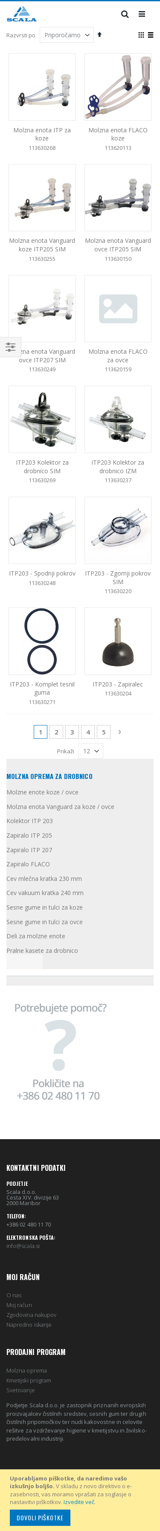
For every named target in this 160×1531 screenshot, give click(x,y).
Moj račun (19, 1305)
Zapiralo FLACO (28, 864)
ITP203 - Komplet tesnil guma (42, 688)
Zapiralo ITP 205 (29, 835)
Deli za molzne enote (35, 936)
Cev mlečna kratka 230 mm (44, 878)
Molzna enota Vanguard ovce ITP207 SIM (42, 355)
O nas (13, 1295)
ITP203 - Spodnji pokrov (42, 573)
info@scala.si (23, 1246)
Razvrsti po (20, 35)
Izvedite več (79, 1502)
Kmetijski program (28, 1380)
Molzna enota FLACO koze (118, 134)
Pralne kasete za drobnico (42, 950)
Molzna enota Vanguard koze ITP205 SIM (42, 244)
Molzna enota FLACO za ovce (118, 355)
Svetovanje (20, 1390)
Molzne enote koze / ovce (42, 792)
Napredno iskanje (29, 1324)
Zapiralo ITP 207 (29, 850)
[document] (81, 1500)
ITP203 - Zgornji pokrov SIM (118, 577)
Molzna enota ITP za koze (42, 134)
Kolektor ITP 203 (29, 821)
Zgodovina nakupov (31, 1315)
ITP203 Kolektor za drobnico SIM (42, 466)
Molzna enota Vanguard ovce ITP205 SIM (118, 244)
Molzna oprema (26, 1370)
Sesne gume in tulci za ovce (44, 922)
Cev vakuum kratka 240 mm (45, 893)
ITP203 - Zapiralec (118, 684)
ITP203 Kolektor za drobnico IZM (117, 466)
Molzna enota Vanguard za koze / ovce (60, 807)
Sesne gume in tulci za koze (44, 907)
